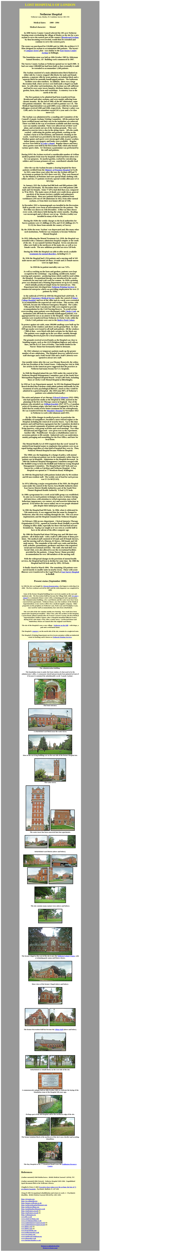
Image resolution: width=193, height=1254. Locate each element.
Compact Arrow (32, 51)
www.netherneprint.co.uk (30, 1232)
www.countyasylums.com (30, 1219)
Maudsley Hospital (55, 411)
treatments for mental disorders (43, 254)
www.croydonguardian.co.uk (31, 1221)
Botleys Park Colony (66, 320)
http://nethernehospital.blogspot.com (34, 1205)
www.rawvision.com (28, 1234)
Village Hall (59, 1029)
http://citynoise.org (28, 1199)
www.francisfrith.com (29, 1230)
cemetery (35, 631)
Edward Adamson (60, 397)
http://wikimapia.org (28, 1215)
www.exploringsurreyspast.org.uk (33, 1223)
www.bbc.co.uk (26, 1217)
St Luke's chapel (48, 143)
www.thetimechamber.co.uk (31, 1240)
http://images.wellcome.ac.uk (31, 1203)
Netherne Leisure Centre (66, 956)
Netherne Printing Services (63, 287)
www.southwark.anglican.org (31, 1236)
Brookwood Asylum (70, 37)
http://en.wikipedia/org (29, 1201)
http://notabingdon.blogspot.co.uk (33, 1209)
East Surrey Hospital (70, 572)
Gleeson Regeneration (50, 586)
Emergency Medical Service (43, 298)
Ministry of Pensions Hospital (57, 170)
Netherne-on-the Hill (61, 625)
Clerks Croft (70, 311)
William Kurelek (51, 404)
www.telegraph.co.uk (28, 1238)
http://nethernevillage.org (30, 1207)
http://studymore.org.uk (29, 1211)
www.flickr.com (26, 1226)
